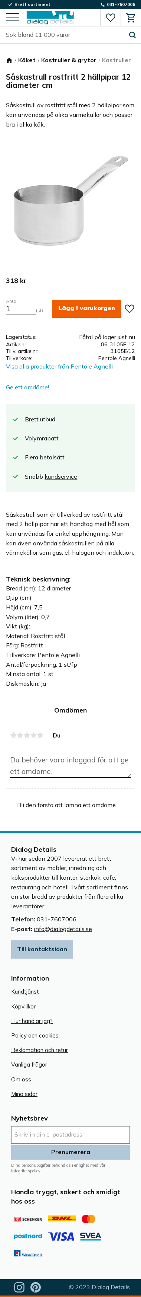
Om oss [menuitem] (21, 1079)
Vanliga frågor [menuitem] (29, 1064)
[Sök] (132, 35)
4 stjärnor (33, 735)
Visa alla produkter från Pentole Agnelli (59, 366)
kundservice (61, 476)
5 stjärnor (40, 735)
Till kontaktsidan (42, 949)
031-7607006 (56, 919)
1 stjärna (13, 735)
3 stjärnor (26, 735)
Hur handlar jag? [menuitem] (32, 1020)
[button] (12, 17)
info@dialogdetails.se (63, 929)
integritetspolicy (25, 1170)
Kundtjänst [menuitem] (25, 991)
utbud (47, 419)
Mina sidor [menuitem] (24, 1093)
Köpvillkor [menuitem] (23, 1006)
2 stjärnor (20, 735)
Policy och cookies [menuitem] (35, 1035)
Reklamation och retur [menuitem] (39, 1050)
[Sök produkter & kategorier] (65, 35)
